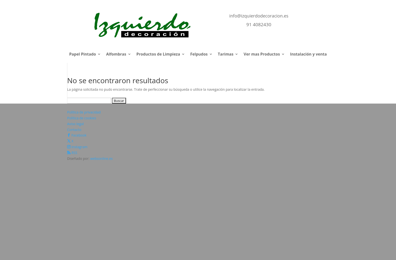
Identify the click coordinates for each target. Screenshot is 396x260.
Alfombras (116, 54)
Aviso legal (75, 124)
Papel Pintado (82, 54)
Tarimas (225, 54)
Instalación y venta (308, 54)
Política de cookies (81, 118)
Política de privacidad (84, 112)
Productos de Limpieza (158, 54)
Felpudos (199, 54)
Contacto (74, 129)
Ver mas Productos (262, 54)
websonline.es (101, 158)
